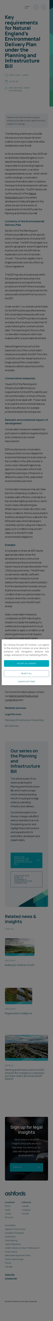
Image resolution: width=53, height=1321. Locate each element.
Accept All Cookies (26, 663)
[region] (26, 662)
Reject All (26, 673)
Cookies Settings (26, 681)
